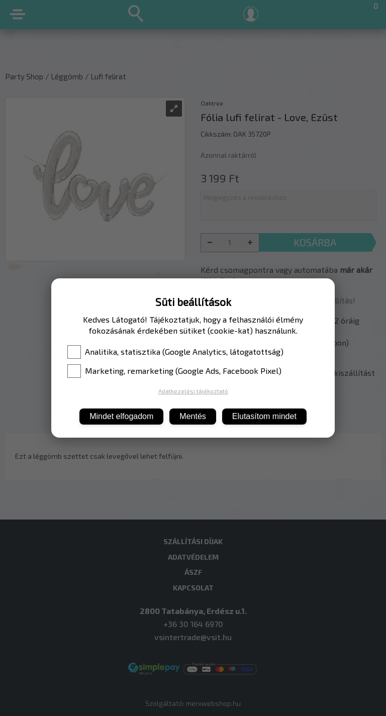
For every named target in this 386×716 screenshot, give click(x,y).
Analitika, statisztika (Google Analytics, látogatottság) (175, 351)
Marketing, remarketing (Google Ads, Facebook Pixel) (174, 370)
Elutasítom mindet (264, 416)
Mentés (192, 416)
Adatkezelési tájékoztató (193, 390)
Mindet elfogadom (121, 416)
